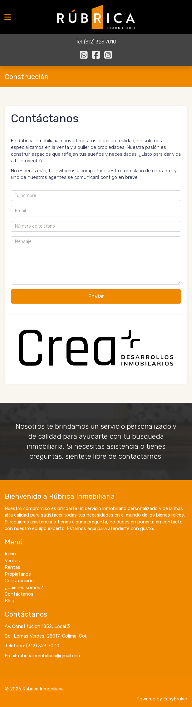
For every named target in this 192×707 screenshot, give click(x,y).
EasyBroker (175, 699)
